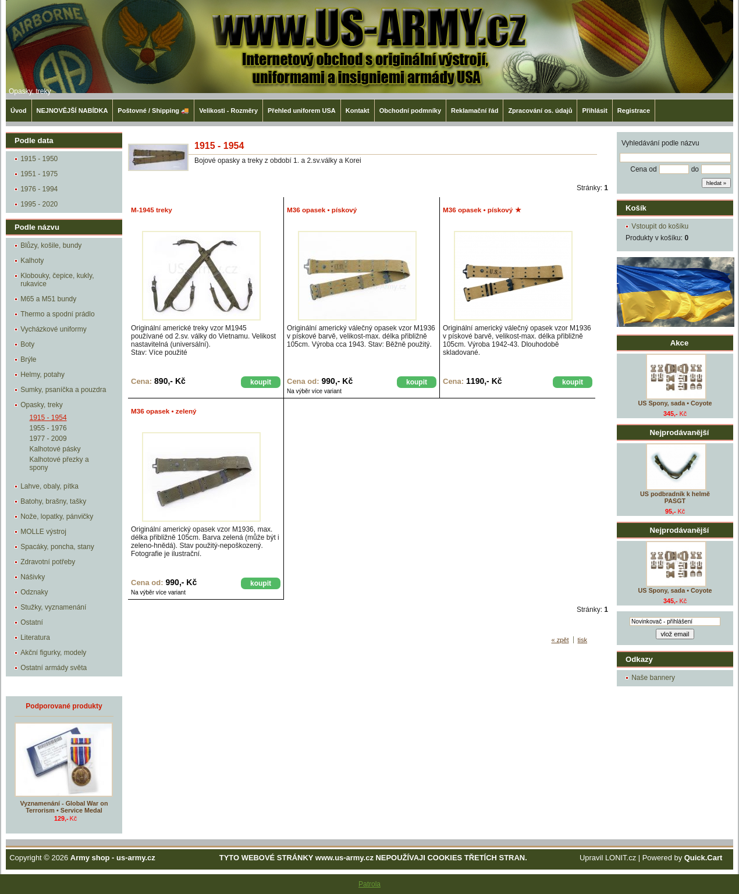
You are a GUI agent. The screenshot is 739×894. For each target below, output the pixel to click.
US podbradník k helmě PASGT (675, 497)
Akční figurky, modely (53, 653)
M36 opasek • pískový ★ (482, 209)
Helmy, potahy (42, 375)
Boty (27, 344)
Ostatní (31, 622)
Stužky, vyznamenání (53, 607)
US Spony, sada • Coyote (675, 403)
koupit (260, 382)
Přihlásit (594, 110)
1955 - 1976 (48, 428)
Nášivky (32, 577)
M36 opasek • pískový (322, 209)
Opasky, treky (30, 91)
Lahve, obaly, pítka (49, 486)
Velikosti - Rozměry (228, 110)
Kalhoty (32, 261)
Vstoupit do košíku (659, 226)
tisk (583, 639)
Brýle (28, 359)
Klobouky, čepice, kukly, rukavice (57, 280)
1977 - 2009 (48, 438)
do (695, 169)
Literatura (35, 637)
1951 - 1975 (39, 174)
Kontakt (358, 110)
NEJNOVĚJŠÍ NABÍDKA (72, 110)
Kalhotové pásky (55, 449)
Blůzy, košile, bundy (50, 245)
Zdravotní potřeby (47, 562)
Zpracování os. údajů (540, 110)
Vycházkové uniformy (53, 329)
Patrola (369, 884)
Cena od (643, 169)
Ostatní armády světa (53, 668)
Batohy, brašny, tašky (53, 501)
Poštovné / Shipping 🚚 (153, 110)
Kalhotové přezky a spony (59, 463)
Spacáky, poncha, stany (57, 547)
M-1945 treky (151, 209)
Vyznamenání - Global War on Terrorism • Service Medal (64, 807)
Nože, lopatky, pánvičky (56, 516)
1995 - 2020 (39, 204)
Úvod (18, 110)
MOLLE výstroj (43, 532)
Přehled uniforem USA (302, 110)
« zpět (560, 639)
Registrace (633, 110)
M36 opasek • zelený (164, 411)
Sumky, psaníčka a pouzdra (63, 390)
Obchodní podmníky (410, 110)
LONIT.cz (620, 857)
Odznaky (34, 592)
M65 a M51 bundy (48, 299)
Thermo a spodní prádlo (57, 314)
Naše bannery (653, 678)
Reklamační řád (474, 110)
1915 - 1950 (39, 159)
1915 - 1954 (48, 418)
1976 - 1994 (39, 189)
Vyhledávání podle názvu (660, 143)
